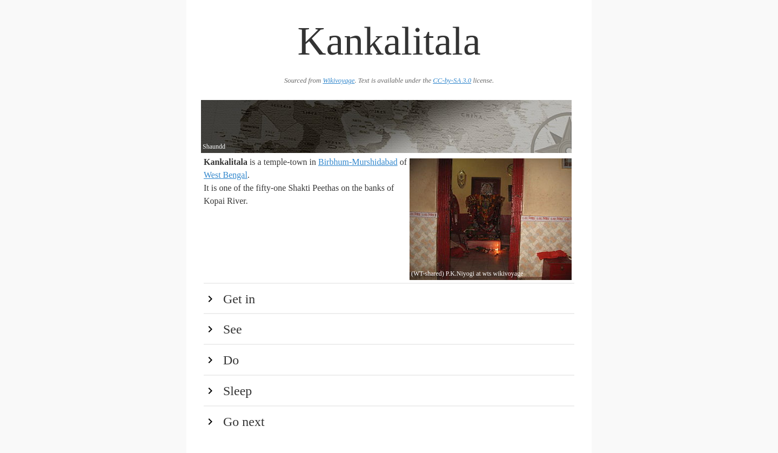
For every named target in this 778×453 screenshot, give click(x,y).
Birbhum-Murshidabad (358, 161)
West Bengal (225, 174)
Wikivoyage (338, 80)
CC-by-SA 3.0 (452, 80)
